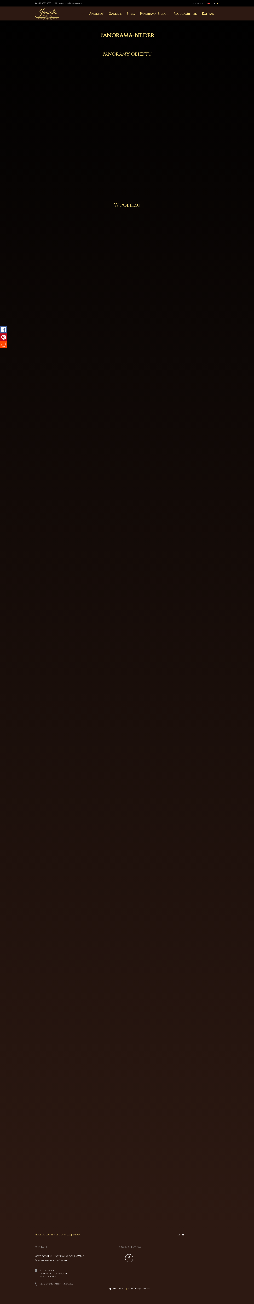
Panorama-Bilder (154, 14)
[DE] (213, 3)
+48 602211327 (55, 1284)
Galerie (115, 14)
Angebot (96, 14)
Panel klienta (117, 1288)
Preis (131, 14)
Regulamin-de (185, 14)
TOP (180, 1235)
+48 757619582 (67, 1284)
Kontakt (198, 3)
